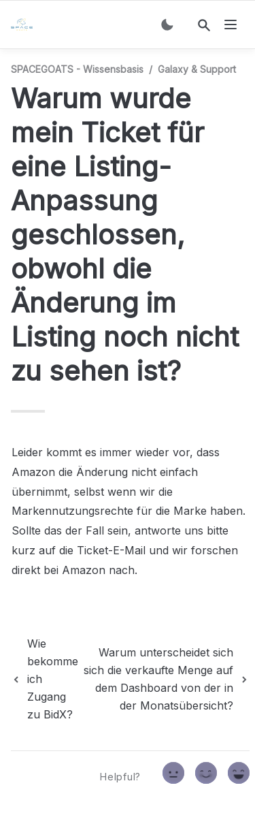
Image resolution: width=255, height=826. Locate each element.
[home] (24, 24)
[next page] (165, 679)
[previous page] (44, 679)
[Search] (204, 25)
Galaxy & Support (197, 69)
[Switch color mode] (167, 24)
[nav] (230, 24)
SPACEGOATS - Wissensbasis (77, 69)
